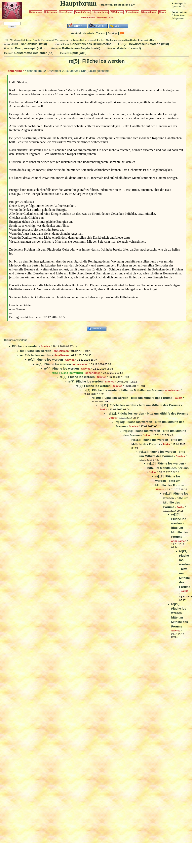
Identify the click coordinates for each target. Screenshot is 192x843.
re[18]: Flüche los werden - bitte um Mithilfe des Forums (169, 481)
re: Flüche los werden (35, 350)
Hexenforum (65, 12)
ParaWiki (102, 17)
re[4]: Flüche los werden (61, 368)
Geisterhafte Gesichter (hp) (34, 53)
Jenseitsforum (82, 12)
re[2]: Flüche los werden (45, 359)
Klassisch (88, 33)
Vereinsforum (88, 17)
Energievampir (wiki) (30, 48)
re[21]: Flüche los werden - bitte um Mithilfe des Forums (184, 568)
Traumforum (132, 12)
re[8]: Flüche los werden (93, 385)
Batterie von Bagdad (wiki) (81, 48)
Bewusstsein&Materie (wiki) (149, 44)
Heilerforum (50, 12)
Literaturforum (100, 12)
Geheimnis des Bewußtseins (91, 44)
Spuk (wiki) (78, 53)
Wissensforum (148, 12)
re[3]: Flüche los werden (53, 364)
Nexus (162, 12)
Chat (111, 17)
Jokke (178, 397)
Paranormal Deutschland (114, 4)
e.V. (133, 4)
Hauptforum (35, 12)
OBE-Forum (117, 12)
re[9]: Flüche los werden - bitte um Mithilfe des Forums (123, 390)
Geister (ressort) (129, 48)
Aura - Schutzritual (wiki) (29, 44)
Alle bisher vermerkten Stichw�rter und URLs (129, 40)
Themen (100, 33)
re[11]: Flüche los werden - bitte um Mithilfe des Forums (139, 405)
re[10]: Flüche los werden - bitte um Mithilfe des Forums (132, 397)
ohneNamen (16, 70)
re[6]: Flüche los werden (77, 377)
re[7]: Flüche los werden (85, 381)
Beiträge (112, 33)
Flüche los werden (25, 346)
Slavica (45, 346)
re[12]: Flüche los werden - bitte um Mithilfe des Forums (147, 413)
